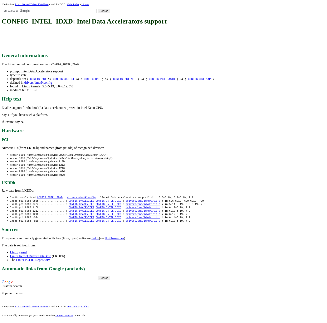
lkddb (95, 241)
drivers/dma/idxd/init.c (143, 202)
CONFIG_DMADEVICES (81, 202)
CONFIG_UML (92, 79)
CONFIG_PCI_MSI (124, 79)
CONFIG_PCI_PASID (162, 79)
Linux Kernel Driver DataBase (32, 4)
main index (73, 309)
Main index (73, 4)
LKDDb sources (64, 318)
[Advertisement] (77, 39)
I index (85, 4)
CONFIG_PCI (38, 79)
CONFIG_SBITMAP (199, 79)
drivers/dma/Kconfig (38, 82)
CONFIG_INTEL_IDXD (50, 199)
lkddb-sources (114, 241)
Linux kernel (18, 255)
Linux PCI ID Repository (33, 263)
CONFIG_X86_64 (63, 79)
